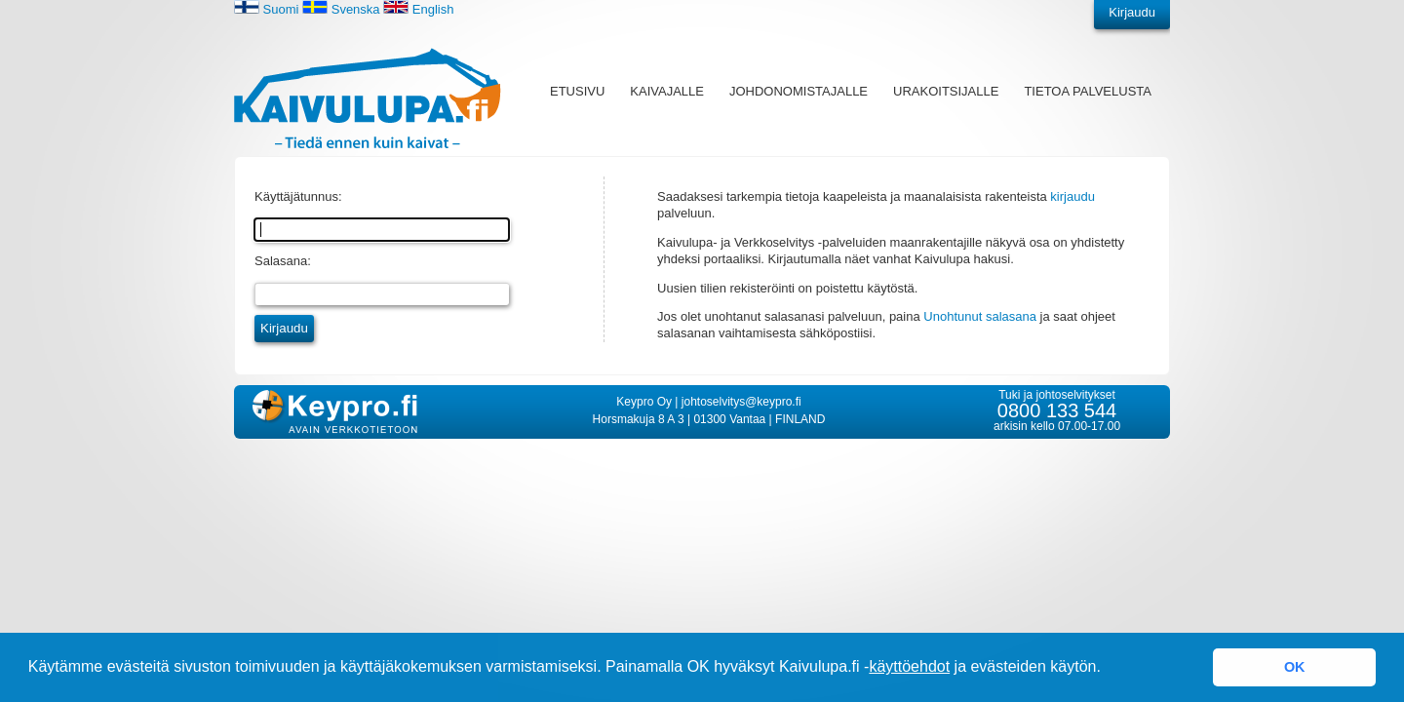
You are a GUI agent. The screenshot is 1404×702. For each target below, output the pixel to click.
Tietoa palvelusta (1087, 91)
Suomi (266, 9)
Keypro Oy (644, 402)
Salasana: (282, 261)
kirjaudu (1072, 196)
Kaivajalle (667, 91)
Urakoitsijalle (945, 91)
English (418, 9)
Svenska (340, 9)
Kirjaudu (1132, 12)
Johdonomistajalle (798, 91)
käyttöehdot (909, 666)
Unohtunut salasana (979, 316)
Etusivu (577, 91)
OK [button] (1295, 667)
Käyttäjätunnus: (298, 196)
